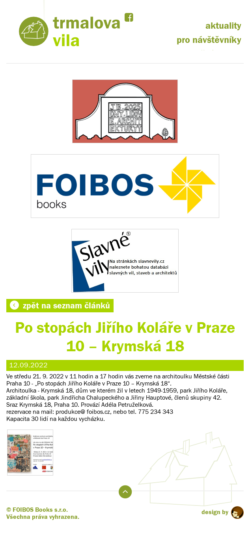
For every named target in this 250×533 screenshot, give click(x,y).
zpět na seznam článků (60, 306)
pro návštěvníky (209, 40)
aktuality (223, 25)
